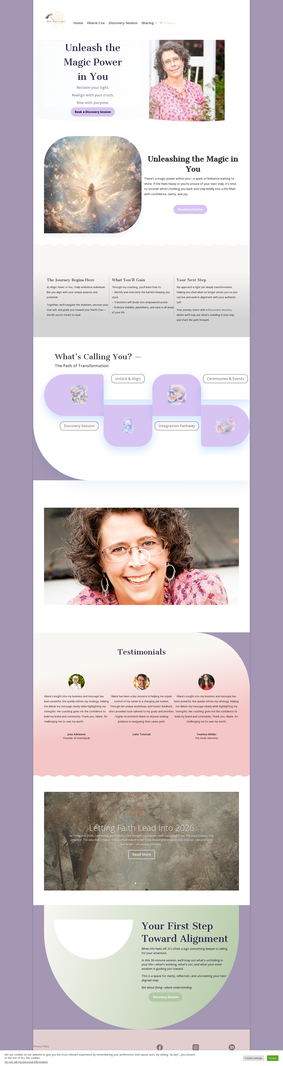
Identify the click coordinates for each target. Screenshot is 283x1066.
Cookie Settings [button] (253, 1058)
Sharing (148, 23)
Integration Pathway (177, 425)
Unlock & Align (128, 378)
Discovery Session (123, 23)
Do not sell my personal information (26, 1062)
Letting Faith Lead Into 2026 (141, 827)
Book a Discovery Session (93, 112)
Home (78, 23)
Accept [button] (272, 1058)
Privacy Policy (41, 1046)
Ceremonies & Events (225, 378)
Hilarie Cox (96, 23)
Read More (141, 854)
